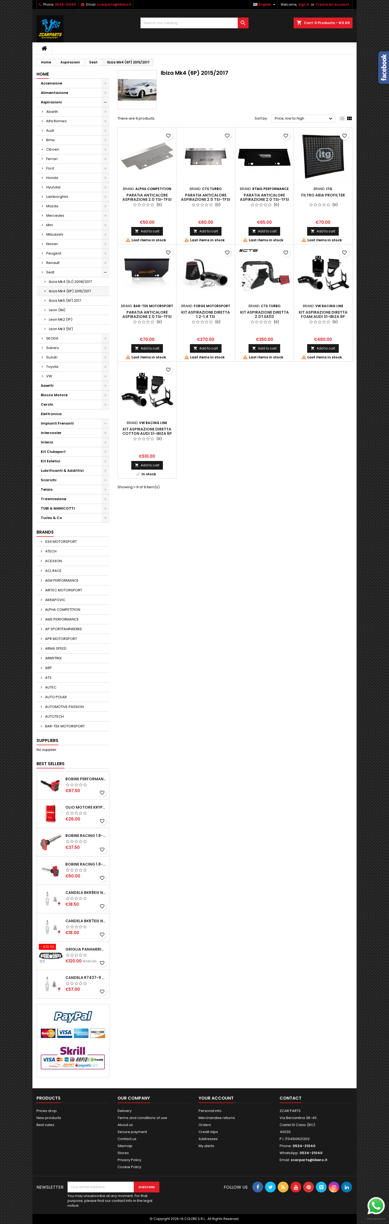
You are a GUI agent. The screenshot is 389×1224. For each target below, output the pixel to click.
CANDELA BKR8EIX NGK (86, 892)
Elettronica (51, 413)
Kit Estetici (50, 461)
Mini (49, 225)
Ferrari (52, 158)
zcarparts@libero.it (114, 4)
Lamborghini (57, 196)
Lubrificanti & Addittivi (62, 470)
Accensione (51, 83)
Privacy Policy (129, 1159)
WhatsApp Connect (376, 1219)
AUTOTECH (54, 716)
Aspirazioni (51, 102)
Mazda (52, 206)
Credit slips (208, 1131)
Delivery (125, 1110)
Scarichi (48, 480)
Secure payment (132, 1131)
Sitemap (125, 1145)
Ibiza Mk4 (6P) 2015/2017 (70, 291)
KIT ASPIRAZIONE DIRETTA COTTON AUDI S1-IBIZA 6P (147, 431)
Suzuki (51, 357)
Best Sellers (50, 764)
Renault (52, 262)
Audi (50, 130)
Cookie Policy (129, 1166)
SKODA (52, 338)
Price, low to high (304, 119)
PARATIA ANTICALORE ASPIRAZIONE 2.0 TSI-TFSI (147, 197)
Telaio (47, 489)
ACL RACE (53, 570)
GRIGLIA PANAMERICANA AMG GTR (86, 949)
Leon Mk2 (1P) (60, 319)
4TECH (50, 551)
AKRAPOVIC (54, 599)
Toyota (52, 366)
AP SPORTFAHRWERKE (63, 629)
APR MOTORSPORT (60, 638)
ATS (48, 677)
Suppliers (47, 740)
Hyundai (53, 187)
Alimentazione (54, 92)
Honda (52, 177)
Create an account (332, 4)
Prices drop (46, 1110)
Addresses (208, 1138)
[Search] (194, 23)
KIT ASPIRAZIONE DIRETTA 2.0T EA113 (264, 314)
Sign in (304, 4)
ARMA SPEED (55, 648)
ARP (48, 667)
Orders (205, 1124)
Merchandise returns (217, 1117)
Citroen (52, 149)
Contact (290, 1098)
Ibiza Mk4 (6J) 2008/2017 (70, 281)
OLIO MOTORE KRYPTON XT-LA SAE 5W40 (86, 807)
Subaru (52, 347)
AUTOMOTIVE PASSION (64, 706)
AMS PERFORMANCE (61, 619)
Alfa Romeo (56, 121)
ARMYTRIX (53, 658)
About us (125, 1124)
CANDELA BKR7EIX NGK (86, 921)
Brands (45, 532)
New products (48, 1117)
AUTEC (50, 687)
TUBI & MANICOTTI (58, 508)
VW (49, 376)
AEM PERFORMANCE (61, 580)
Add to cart (147, 231)
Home (42, 74)
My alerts (206, 1145)
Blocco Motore (54, 395)
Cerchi (47, 404)
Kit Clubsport (53, 451)
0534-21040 (65, 4)
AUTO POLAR (55, 697)
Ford (50, 168)
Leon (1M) (57, 310)
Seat (50, 272)
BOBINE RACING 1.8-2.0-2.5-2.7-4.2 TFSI (86, 835)
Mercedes (55, 215)
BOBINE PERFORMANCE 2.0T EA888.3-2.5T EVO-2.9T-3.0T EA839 (86, 779)
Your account (216, 1098)
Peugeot (53, 253)
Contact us (127, 1138)
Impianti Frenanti (57, 423)
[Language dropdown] (265, 4)
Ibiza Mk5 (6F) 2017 (65, 300)
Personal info (210, 1110)
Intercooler (51, 432)
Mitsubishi (54, 234)
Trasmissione (53, 498)
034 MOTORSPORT (60, 541)
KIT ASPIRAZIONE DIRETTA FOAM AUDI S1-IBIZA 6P (323, 314)
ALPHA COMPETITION (62, 609)
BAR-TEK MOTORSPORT (64, 726)
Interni (47, 442)
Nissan (52, 243)
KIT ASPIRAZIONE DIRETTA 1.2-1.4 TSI (205, 314)
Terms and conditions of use (142, 1117)
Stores (123, 1152)
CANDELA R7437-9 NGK (86, 977)
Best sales (45, 1124)
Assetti (47, 385)
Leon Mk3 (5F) (61, 328)
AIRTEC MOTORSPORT (63, 590)
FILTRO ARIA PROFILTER (323, 195)
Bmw (50, 140)
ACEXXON (53, 561)
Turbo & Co (51, 517)
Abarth (52, 111)
